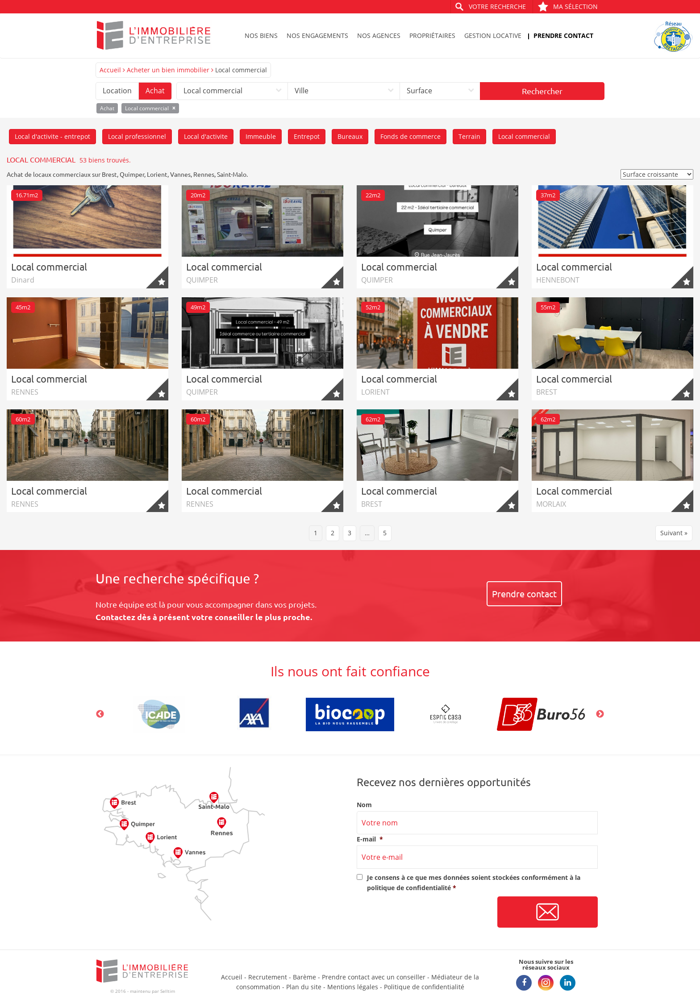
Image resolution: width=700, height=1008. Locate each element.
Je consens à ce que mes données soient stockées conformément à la (473, 882)
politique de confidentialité (409, 887)
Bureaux (350, 136)
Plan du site (303, 987)
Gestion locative (492, 35)
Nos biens (261, 35)
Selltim (167, 991)
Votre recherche (497, 6)
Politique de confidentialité (424, 987)
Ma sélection (568, 6)
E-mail (370, 839)
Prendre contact (563, 35)
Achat (155, 91)
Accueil (110, 70)
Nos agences (378, 35)
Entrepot (307, 136)
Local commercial (524, 136)
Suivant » (674, 533)
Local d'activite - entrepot (52, 136)
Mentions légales (352, 987)
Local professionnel (137, 136)
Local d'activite (206, 136)
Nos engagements (317, 35)
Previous (100, 714)
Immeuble (261, 136)
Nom (364, 805)
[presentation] (424, 912)
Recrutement (267, 977)
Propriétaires (432, 35)
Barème (304, 977)
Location (117, 91)
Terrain (469, 136)
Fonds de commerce (410, 136)
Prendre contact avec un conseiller (373, 977)
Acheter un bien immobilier (168, 70)
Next (600, 714)
